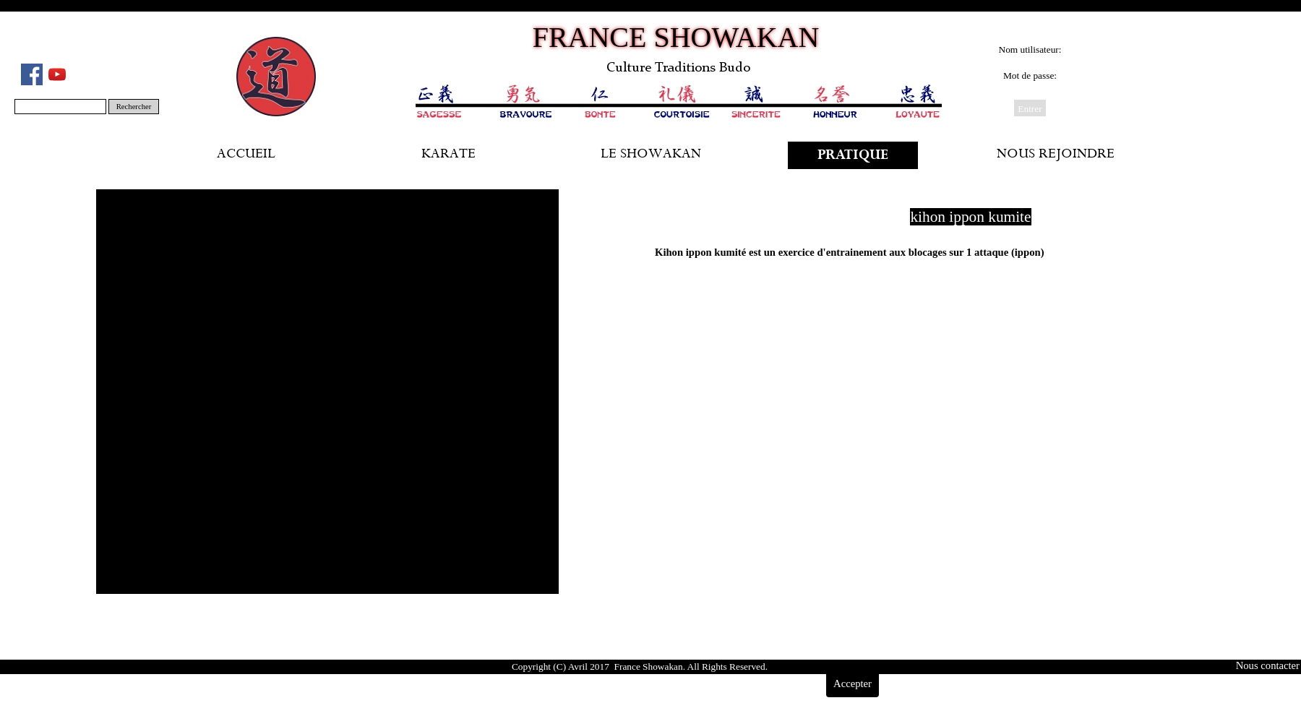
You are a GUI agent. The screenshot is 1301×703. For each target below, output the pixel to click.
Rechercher (134, 107)
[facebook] (32, 74)
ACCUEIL (246, 155)
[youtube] (57, 74)
